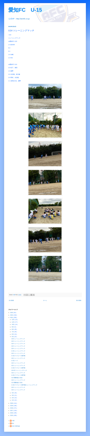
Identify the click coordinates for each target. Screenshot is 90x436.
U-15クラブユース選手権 (18, 355)
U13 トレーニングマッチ (18, 341)
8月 (13, 329)
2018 (11, 408)
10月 (13, 324)
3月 (13, 395)
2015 (11, 415)
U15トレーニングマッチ (18, 339)
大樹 (13, 420)
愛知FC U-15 (25, 10)
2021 (11, 317)
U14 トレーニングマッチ (18, 343)
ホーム (45, 300)
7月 (13, 331)
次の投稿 (11, 300)
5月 (13, 336)
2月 (13, 397)
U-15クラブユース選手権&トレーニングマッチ (24, 385)
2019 (11, 405)
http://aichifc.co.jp (23, 19)
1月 (13, 400)
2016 (11, 413)
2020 (11, 403)
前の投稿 (78, 300)
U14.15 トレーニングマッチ (19, 370)
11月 (13, 322)
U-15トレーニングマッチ (18, 351)
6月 (13, 334)
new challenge (16, 426)
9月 (13, 327)
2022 (11, 315)
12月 (13, 319)
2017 (11, 410)
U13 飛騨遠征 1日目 (16, 382)
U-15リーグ (14, 360)
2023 (11, 312)
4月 (13, 393)
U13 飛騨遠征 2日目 (16, 377)
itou (13, 423)
